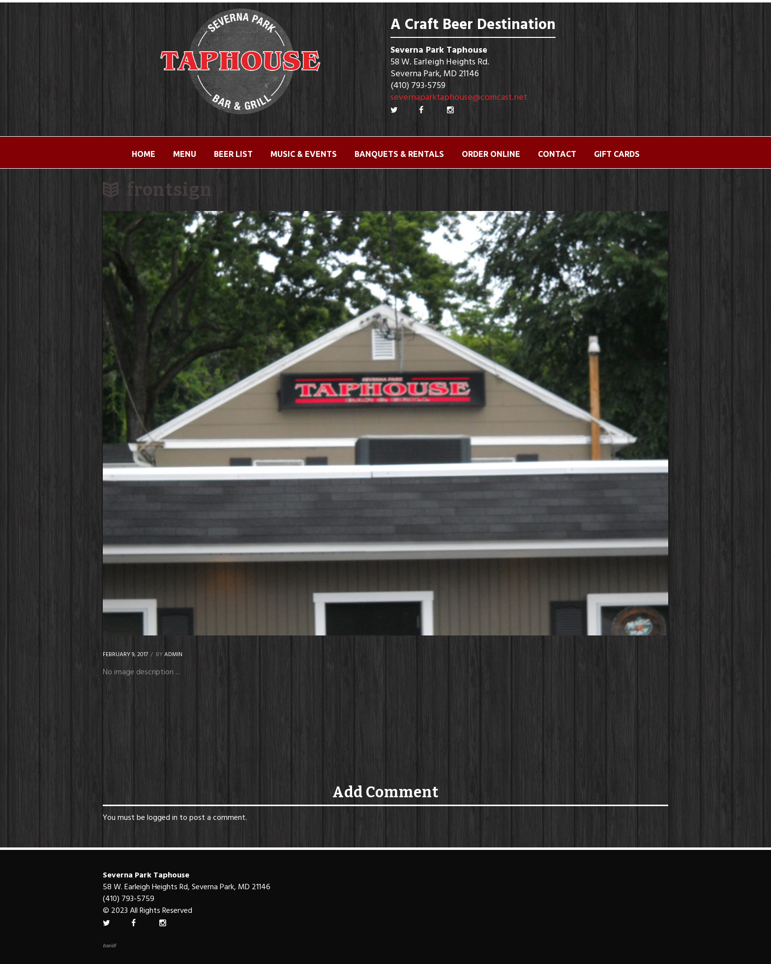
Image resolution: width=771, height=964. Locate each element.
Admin (173, 655)
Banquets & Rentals (399, 154)
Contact (557, 154)
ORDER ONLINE (491, 154)
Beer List (233, 154)
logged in (162, 818)
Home (143, 154)
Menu (184, 154)
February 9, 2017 (125, 655)
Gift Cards (617, 154)
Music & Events (303, 154)
